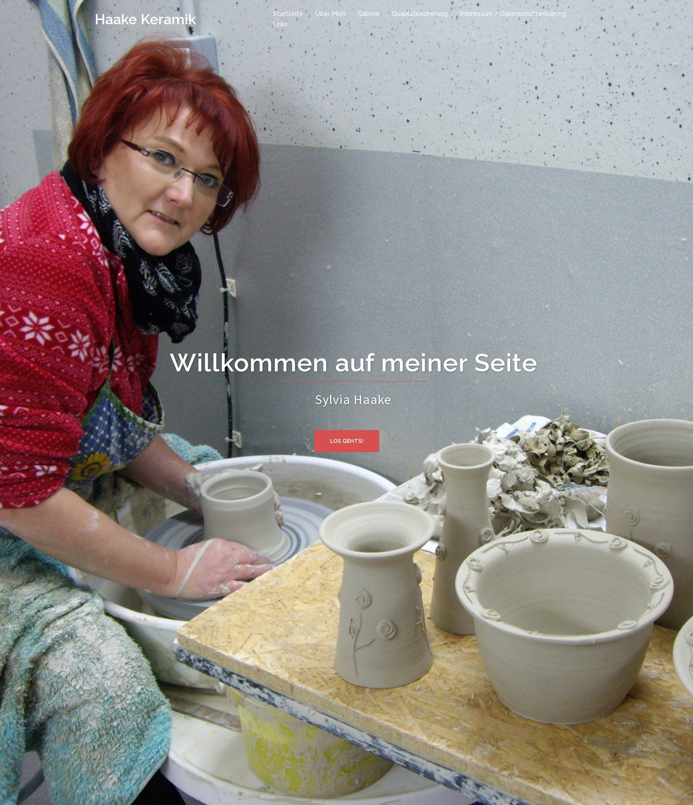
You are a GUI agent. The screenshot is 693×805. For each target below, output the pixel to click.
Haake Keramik (145, 19)
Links (280, 24)
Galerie (369, 13)
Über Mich (331, 13)
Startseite (288, 13)
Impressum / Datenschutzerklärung (513, 13)
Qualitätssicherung (420, 13)
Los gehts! (346, 441)
